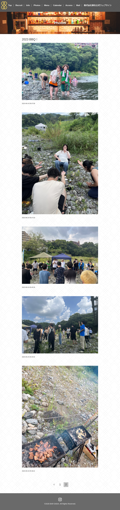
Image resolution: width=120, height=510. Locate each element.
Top (10, 5)
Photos (37, 5)
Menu (46, 5)
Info (28, 5)
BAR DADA (54, 504)
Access (69, 5)
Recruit (18, 5)
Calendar (57, 5)
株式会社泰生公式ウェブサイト (98, 5)
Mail (78, 5)
